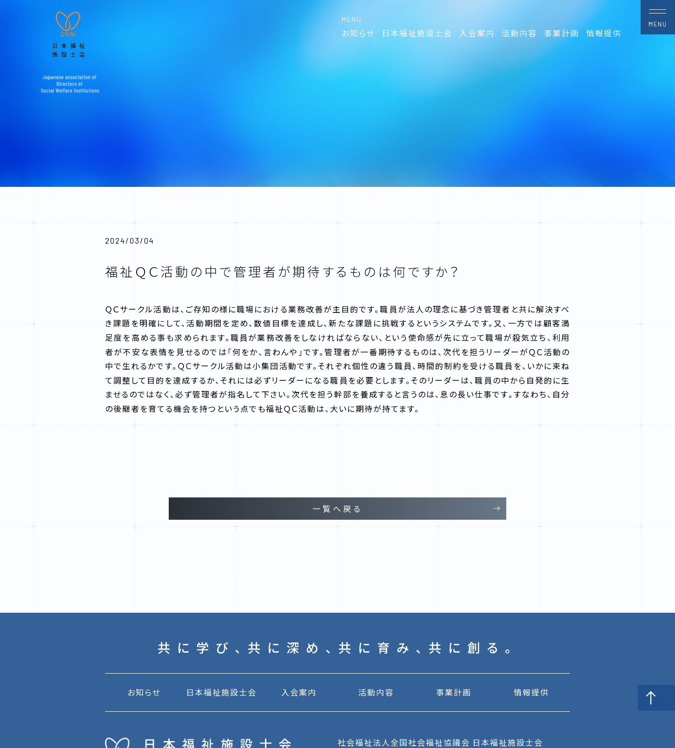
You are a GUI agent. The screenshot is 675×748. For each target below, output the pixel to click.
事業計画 (561, 33)
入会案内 (477, 33)
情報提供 (604, 33)
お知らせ (358, 33)
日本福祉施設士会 (417, 33)
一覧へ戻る (337, 508)
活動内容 (519, 33)
